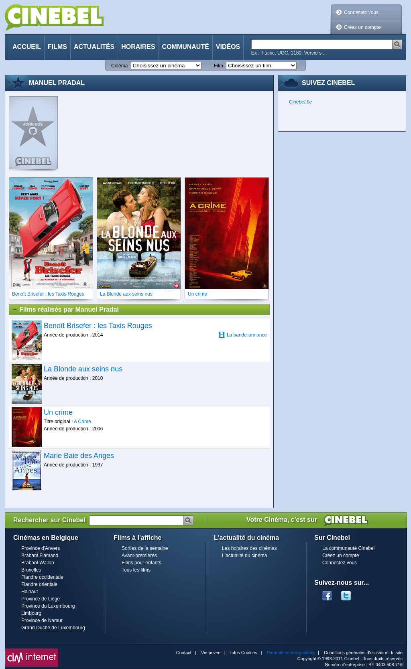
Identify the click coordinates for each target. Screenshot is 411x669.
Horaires (138, 46)
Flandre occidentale (42, 577)
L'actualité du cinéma (244, 555)
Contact (183, 652)
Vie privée (211, 652)
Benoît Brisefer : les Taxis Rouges (98, 326)
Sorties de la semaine (145, 548)
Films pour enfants (141, 563)
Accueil (26, 46)
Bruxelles (31, 570)
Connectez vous (361, 12)
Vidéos (228, 46)
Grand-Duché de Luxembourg (53, 627)
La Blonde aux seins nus (83, 369)
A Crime (82, 421)
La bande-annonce (243, 335)
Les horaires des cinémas (249, 548)
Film (218, 66)
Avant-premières (139, 555)
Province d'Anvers (40, 548)
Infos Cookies (243, 652)
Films (57, 46)
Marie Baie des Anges (79, 456)
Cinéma (119, 66)
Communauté (185, 46)
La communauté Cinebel (348, 548)
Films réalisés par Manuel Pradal (65, 309)
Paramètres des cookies (290, 652)
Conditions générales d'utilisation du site (363, 652)
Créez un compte (362, 27)
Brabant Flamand (39, 555)
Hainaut (29, 591)
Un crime (58, 412)
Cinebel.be (300, 102)
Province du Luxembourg (48, 606)
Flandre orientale (39, 584)
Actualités (94, 46)
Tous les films (136, 570)
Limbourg (31, 613)
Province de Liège (40, 599)
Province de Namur (42, 620)
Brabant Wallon (37, 563)
